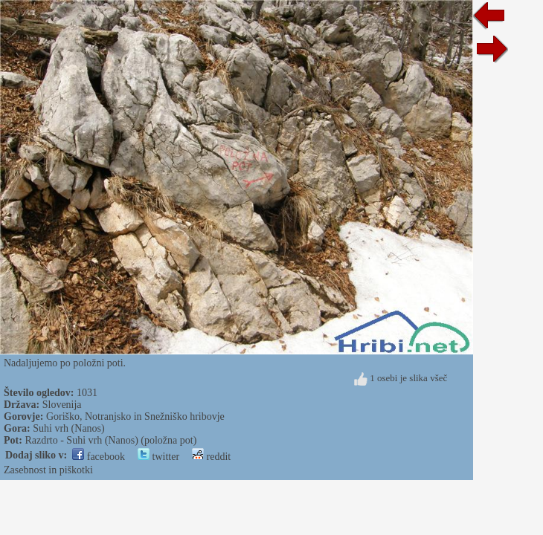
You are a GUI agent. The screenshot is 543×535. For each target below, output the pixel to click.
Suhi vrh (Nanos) (68, 428)
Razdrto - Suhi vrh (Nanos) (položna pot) (110, 440)
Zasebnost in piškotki (48, 470)
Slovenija (62, 404)
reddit (211, 456)
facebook (98, 456)
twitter (158, 456)
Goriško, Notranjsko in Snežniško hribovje (135, 416)
